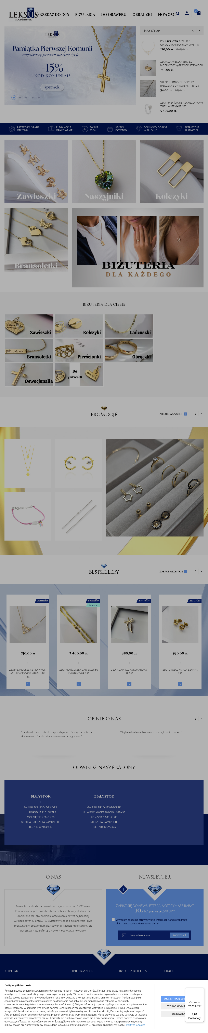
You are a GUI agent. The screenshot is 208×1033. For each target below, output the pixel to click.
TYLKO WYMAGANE (180, 1006)
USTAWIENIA (180, 1013)
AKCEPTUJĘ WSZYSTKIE (180, 998)
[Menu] (201, 990)
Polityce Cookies (135, 1025)
